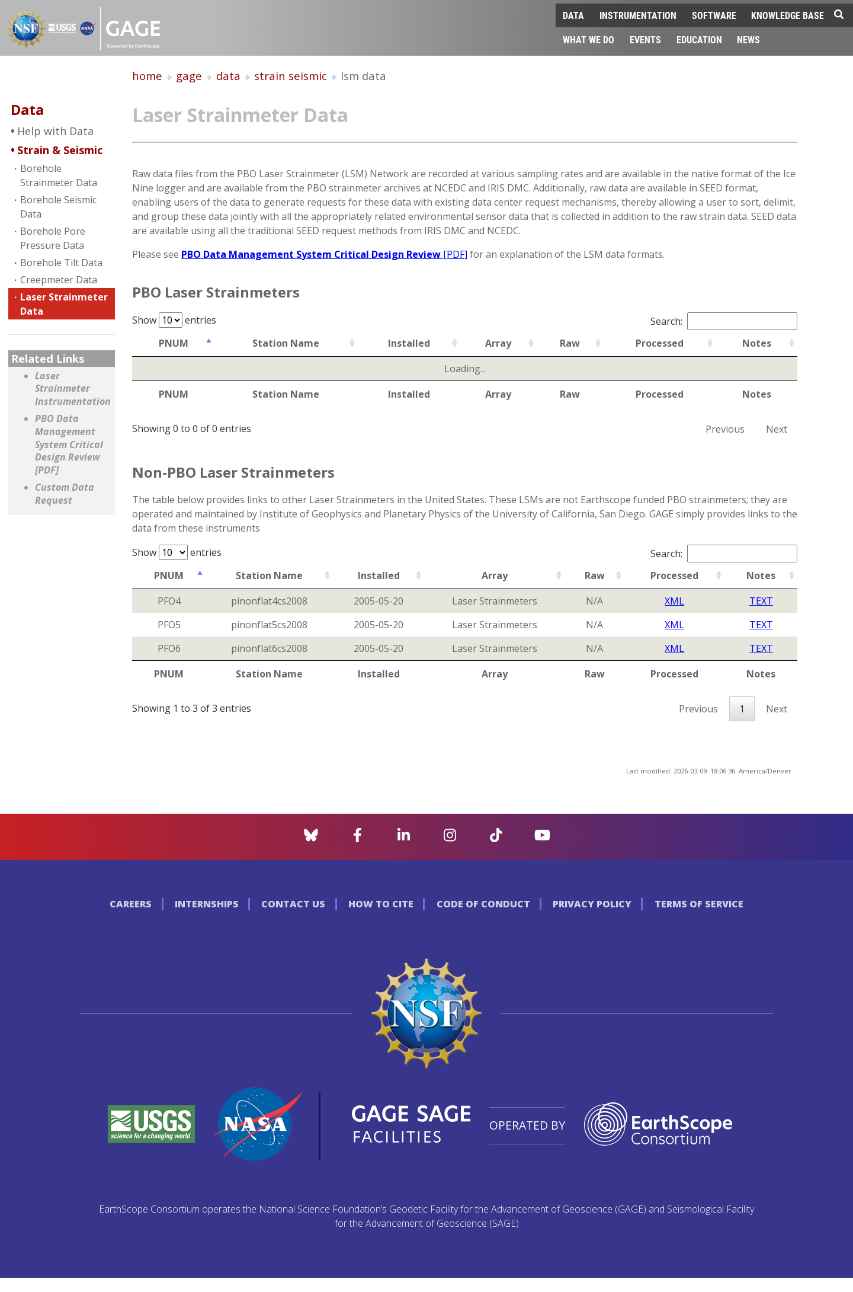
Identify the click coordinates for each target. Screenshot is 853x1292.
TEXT (761, 600)
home (147, 75)
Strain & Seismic (59, 150)
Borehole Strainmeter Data (58, 175)
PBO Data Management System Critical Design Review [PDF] (69, 444)
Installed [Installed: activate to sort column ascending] (409, 343)
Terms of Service (699, 903)
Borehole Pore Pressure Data (52, 238)
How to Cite (380, 903)
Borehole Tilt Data (61, 262)
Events (645, 39)
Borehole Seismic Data (58, 206)
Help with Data (55, 131)
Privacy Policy (592, 903)
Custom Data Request (64, 494)
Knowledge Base (787, 15)
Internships (207, 903)
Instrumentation (637, 15)
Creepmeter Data (58, 279)
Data (573, 15)
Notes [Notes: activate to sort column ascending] (756, 343)
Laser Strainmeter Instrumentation (72, 389)
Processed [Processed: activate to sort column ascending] (660, 343)
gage (189, 75)
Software (714, 15)
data (228, 75)
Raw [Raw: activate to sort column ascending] (570, 343)
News (748, 39)
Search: (723, 321)
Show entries (174, 320)
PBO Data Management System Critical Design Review (324, 254)
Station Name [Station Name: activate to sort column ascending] (285, 343)
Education (699, 39)
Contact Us (293, 903)
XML (674, 600)
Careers (131, 903)
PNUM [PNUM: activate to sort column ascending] (173, 343)
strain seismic (290, 75)
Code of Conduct (483, 903)
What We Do (588, 39)
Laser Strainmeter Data (64, 304)
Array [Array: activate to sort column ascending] (498, 343)
